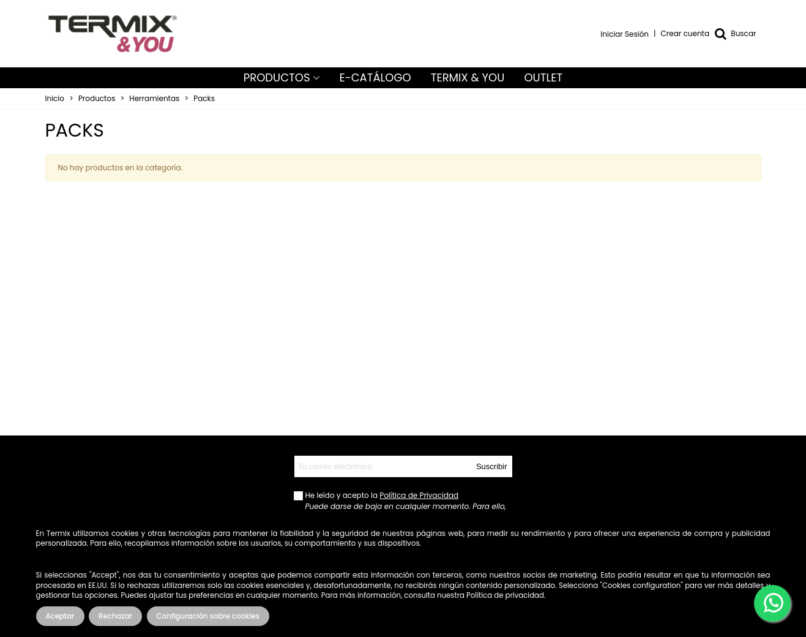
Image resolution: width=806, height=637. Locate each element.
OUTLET (543, 77)
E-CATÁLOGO (375, 77)
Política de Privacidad (418, 495)
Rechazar (115, 616)
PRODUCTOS (277, 77)
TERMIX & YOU (468, 77)
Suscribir (491, 466)
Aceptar (60, 616)
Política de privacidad (505, 595)
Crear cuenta (685, 33)
